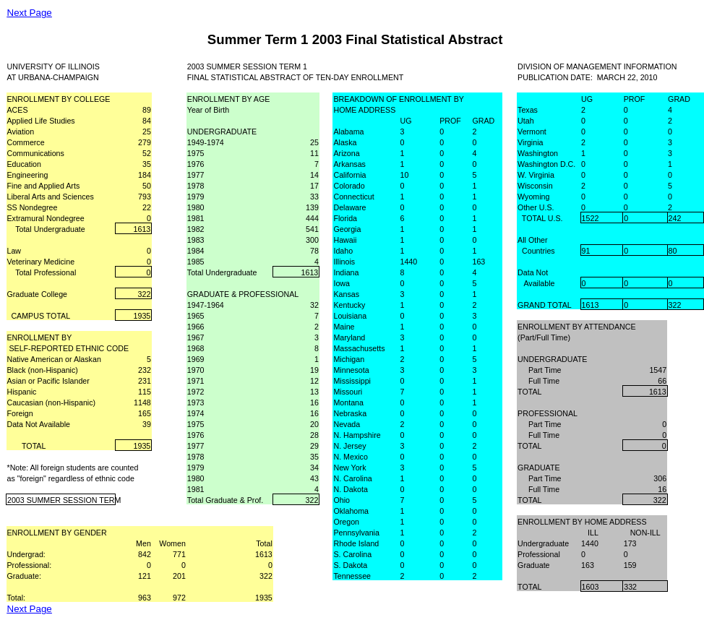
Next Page (29, 12)
